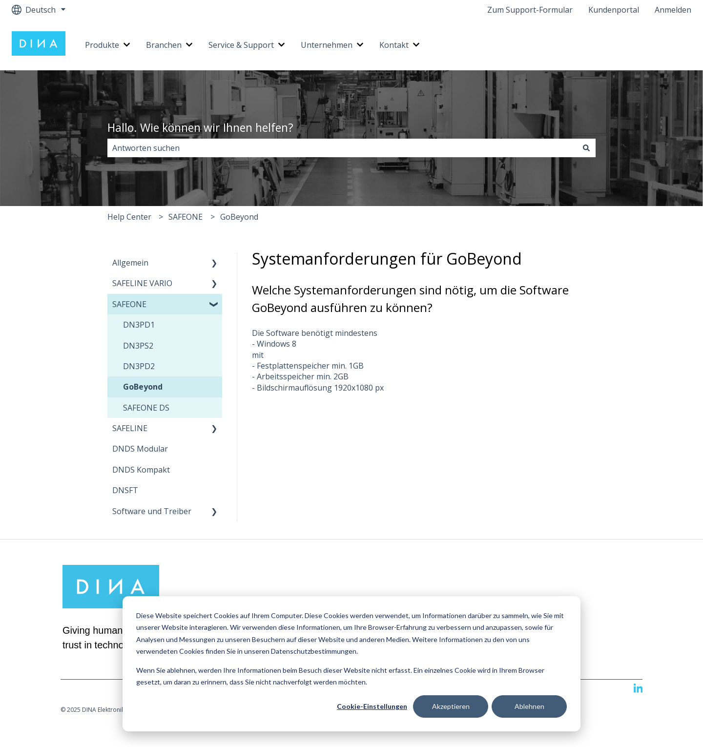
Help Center (129, 216)
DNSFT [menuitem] (125, 490)
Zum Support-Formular (530, 9)
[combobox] (342, 148)
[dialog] (351, 663)
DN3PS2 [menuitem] (138, 345)
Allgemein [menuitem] (130, 262)
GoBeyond (239, 216)
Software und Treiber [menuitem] (151, 511)
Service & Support (241, 45)
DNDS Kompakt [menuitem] (141, 469)
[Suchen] (586, 148)
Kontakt (394, 45)
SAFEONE (185, 216)
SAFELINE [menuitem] (129, 428)
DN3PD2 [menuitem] (139, 366)
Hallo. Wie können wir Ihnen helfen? (200, 127)
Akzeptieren (451, 706)
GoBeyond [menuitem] (143, 386)
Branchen (164, 45)
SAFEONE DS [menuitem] (146, 407)
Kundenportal (613, 9)
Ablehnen (529, 706)
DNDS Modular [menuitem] (140, 448)
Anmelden (673, 9)
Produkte (102, 45)
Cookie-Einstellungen (372, 706)
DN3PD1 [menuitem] (139, 324)
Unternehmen (326, 45)
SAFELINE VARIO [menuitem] (142, 283)
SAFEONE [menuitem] (129, 304)
